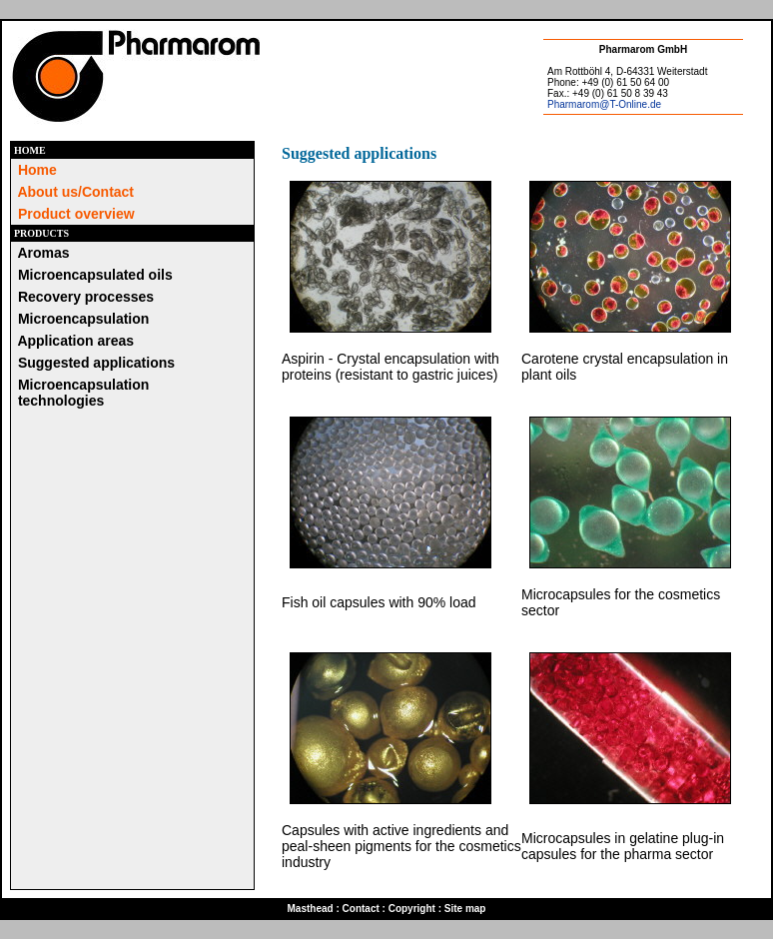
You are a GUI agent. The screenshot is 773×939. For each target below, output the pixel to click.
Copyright (411, 908)
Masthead (311, 908)
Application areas (75, 341)
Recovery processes (86, 297)
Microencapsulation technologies (81, 393)
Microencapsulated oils (95, 275)
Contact (361, 908)
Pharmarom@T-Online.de (604, 104)
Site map (465, 908)
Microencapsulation (83, 319)
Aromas (43, 253)
